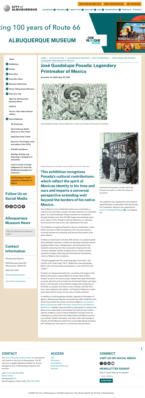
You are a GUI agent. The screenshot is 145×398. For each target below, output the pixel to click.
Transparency (113, 10)
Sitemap (54, 368)
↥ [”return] (141, 349)
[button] (126, 10)
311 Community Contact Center (18, 358)
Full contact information (15, 281)
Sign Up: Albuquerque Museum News (18, 100)
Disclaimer (55, 360)
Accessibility (56, 363)
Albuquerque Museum (78, 58)
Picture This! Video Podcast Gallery (21, 112)
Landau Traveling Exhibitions (112, 210)
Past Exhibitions (100, 58)
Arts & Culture (56, 58)
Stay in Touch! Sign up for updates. (114, 373)
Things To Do (76, 10)
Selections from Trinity (20, 137)
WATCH (12, 106)
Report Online (7, 376)
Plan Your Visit (15, 94)
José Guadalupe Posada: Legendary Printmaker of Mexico (21, 180)
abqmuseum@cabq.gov (15, 275)
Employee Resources (59, 366)
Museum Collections (17, 84)
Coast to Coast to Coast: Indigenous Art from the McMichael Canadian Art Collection (21, 169)
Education (13, 74)
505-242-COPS (33, 381)
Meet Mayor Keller (114, 4)
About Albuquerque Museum (21, 89)
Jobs (100, 10)
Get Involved (133, 4)
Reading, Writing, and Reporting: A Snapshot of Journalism (21, 157)
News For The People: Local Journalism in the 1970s (22, 143)
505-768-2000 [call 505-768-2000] (17, 373)
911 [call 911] (15, 378)
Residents (62, 10)
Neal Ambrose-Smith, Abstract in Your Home (20, 130)
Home (43, 58)
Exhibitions (13, 64)
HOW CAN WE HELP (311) (90, 4)
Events (12, 69)
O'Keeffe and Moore (19, 149)
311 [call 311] (7, 373)
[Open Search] (137, 9)
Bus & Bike (90, 10)
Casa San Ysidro (16, 79)
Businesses (49, 10)
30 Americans (17, 124)
